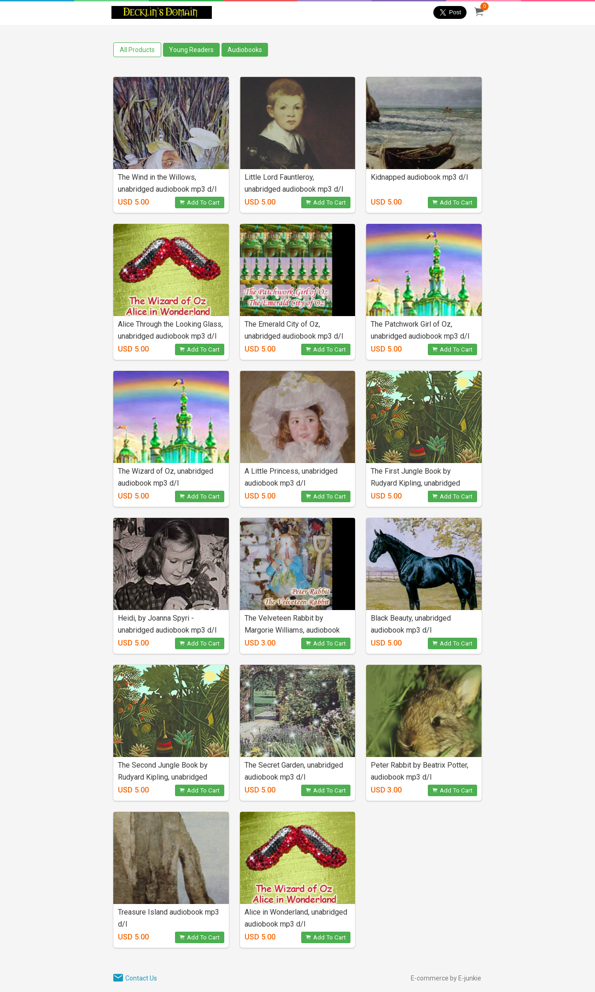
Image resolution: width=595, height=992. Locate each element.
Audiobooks (245, 49)
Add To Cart (200, 202)
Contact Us (141, 978)
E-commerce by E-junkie (446, 978)
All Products (137, 49)
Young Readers (191, 49)
